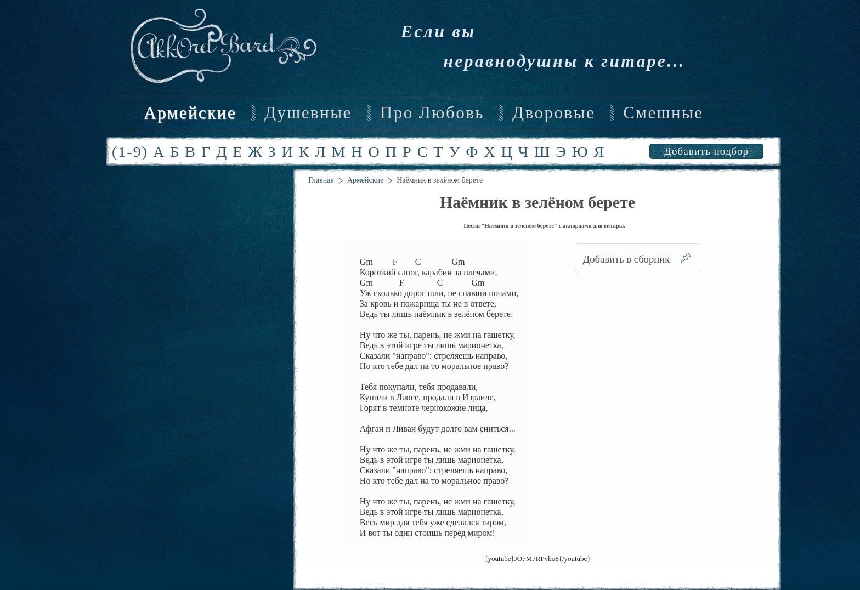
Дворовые (553, 113)
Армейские (190, 113)
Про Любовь (432, 113)
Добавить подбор (706, 151)
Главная (321, 180)
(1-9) (130, 151)
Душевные (308, 113)
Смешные (663, 113)
